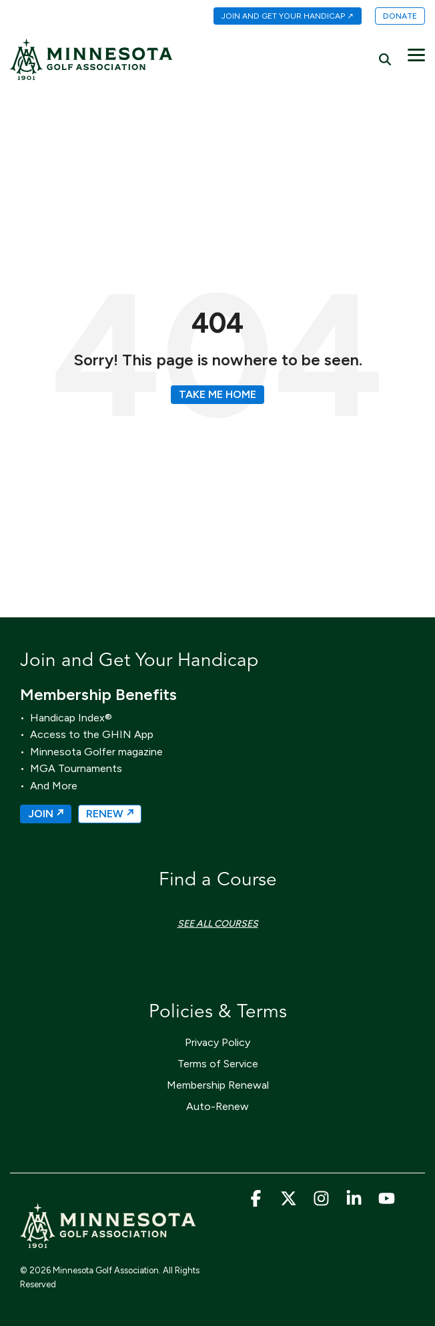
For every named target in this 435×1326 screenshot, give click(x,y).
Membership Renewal (218, 1085)
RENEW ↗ (109, 813)
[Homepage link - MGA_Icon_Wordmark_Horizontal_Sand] (108, 1241)
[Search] (385, 59)
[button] (416, 54)
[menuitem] (281, 16)
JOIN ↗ (45, 813)
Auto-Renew (217, 1106)
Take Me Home (217, 394)
